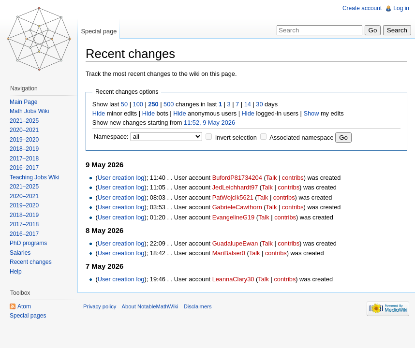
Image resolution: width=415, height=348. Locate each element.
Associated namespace (301, 137)
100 (138, 104)
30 (259, 104)
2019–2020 (24, 139)
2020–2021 (24, 130)
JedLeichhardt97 (235, 187)
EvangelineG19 (233, 217)
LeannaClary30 (233, 279)
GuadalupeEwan (235, 243)
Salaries (20, 252)
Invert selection (236, 137)
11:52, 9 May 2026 (209, 122)
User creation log (121, 177)
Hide (98, 113)
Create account (362, 8)
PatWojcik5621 (232, 197)
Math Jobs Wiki (29, 111)
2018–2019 (24, 148)
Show (311, 113)
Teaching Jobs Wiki (34, 177)
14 (247, 104)
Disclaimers (198, 306)
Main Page (23, 102)
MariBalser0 (228, 253)
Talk (271, 177)
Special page (99, 31)
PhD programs (28, 243)
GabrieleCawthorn (237, 207)
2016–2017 (24, 167)
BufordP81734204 (237, 177)
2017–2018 (24, 158)
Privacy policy (99, 306)
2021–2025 (24, 120)
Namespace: (111, 136)
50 (124, 104)
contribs (293, 177)
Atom (24, 306)
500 (168, 104)
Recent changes (31, 262)
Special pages (28, 315)
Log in (401, 8)
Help (16, 271)
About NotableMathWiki (150, 306)
